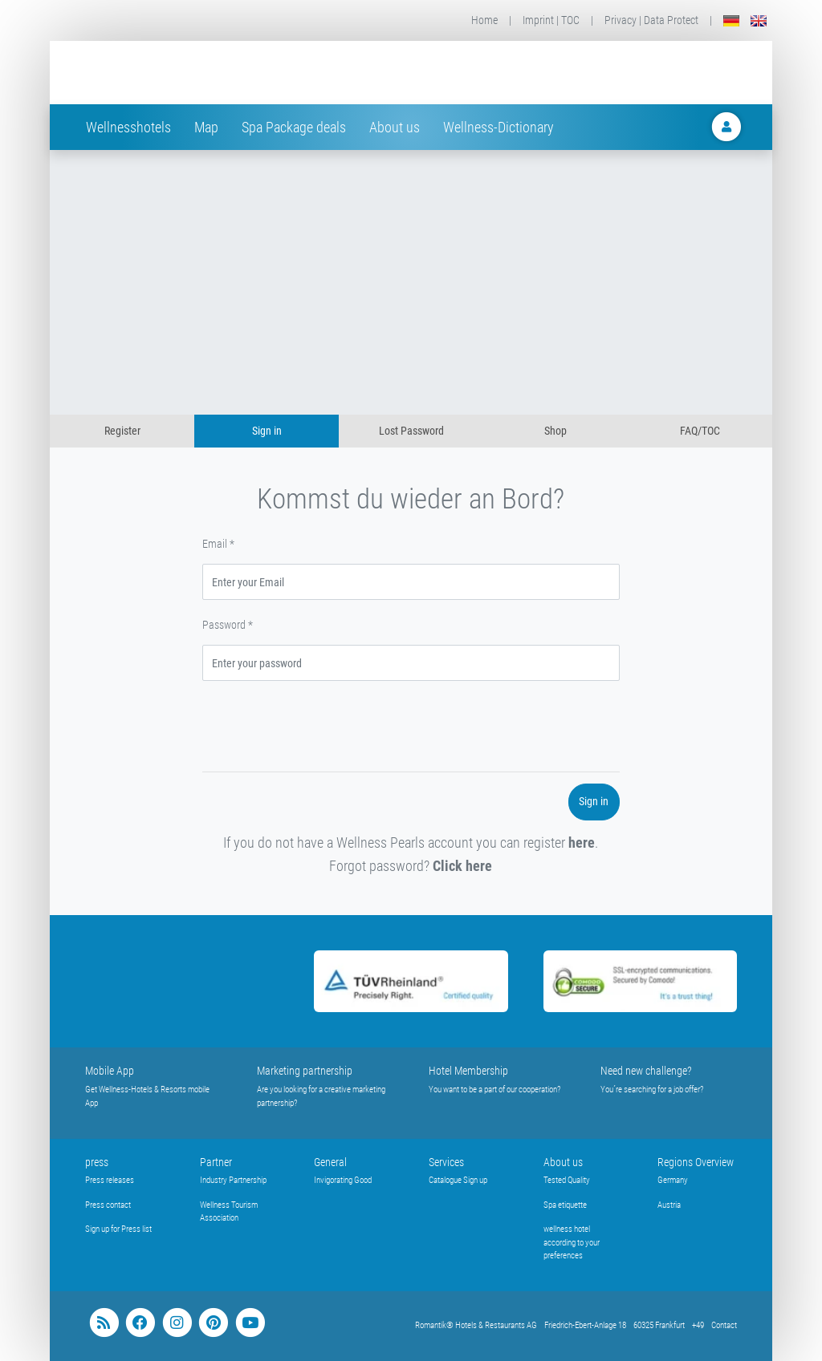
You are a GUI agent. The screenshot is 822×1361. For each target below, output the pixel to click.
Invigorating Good (343, 1180)
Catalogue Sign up (458, 1180)
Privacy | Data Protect (651, 20)
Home (484, 20)
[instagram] (177, 1323)
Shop (555, 430)
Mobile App (109, 1070)
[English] (758, 20)
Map (206, 127)
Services (446, 1162)
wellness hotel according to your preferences (571, 1242)
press (96, 1162)
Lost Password (411, 430)
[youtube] (250, 1323)
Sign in (267, 430)
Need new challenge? (646, 1070)
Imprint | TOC (551, 20)
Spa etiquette (565, 1205)
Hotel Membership (468, 1070)
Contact (724, 1325)
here (581, 842)
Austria (669, 1205)
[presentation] (324, 729)
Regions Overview (695, 1162)
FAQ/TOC (700, 430)
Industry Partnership (233, 1180)
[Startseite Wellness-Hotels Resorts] (213, 72)
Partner (216, 1162)
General (330, 1162)
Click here (462, 865)
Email (218, 543)
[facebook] (140, 1323)
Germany (672, 1180)
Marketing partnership (304, 1070)
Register (122, 430)
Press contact (108, 1205)
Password (227, 624)
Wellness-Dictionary (498, 127)
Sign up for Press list (118, 1229)
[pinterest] (213, 1323)
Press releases (109, 1180)
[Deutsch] (731, 20)
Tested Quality (566, 1180)
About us (394, 127)
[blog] (104, 1323)
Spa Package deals (294, 127)
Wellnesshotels (128, 127)
